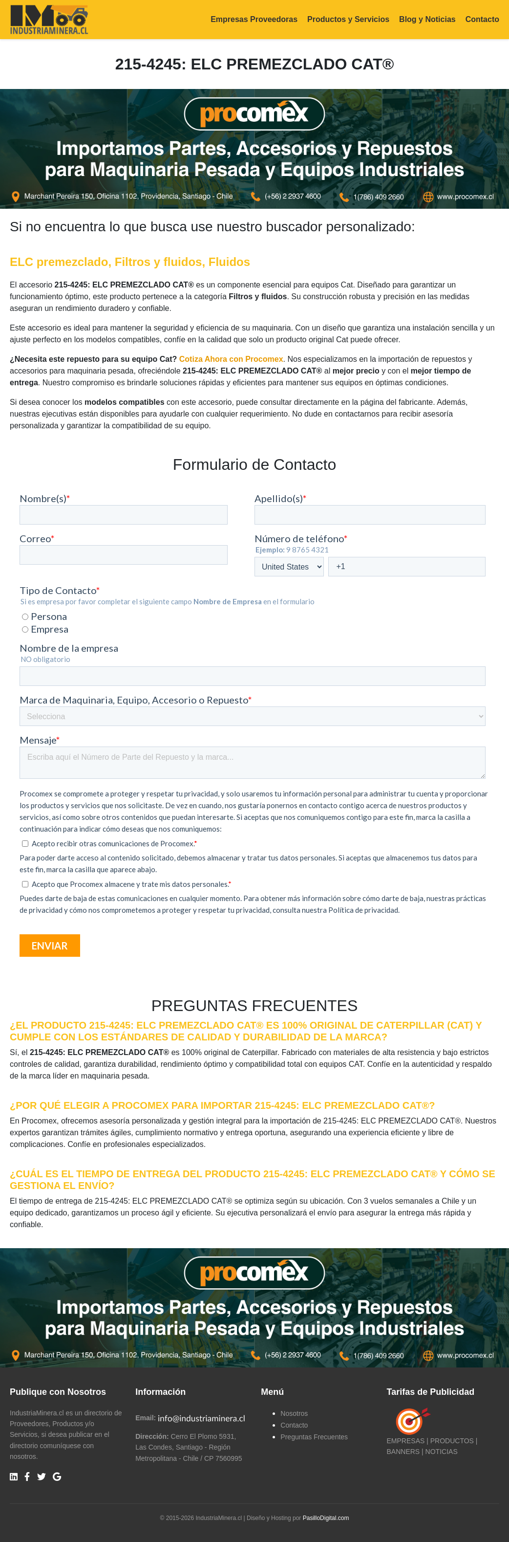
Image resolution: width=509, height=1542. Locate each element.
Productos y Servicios (348, 19)
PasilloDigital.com (326, 1518)
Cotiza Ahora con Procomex (231, 359)
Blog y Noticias (427, 19)
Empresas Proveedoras (254, 19)
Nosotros (294, 1413)
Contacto (482, 19)
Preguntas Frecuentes (314, 1437)
